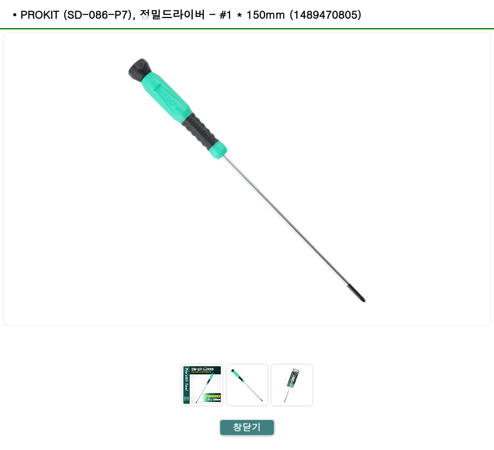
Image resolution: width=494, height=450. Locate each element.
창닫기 (246, 427)
